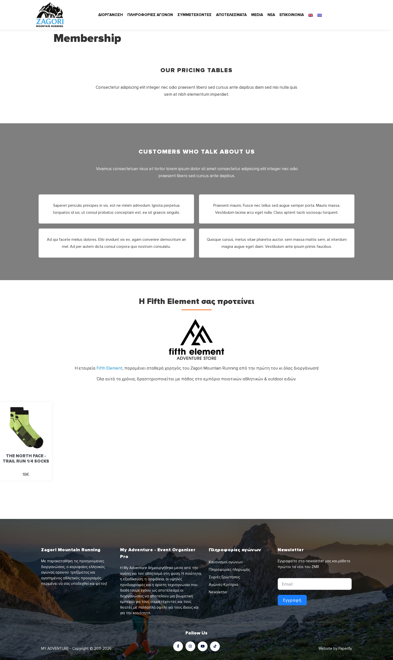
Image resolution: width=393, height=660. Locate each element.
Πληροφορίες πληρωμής (229, 569)
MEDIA (257, 15)
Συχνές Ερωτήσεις (224, 577)
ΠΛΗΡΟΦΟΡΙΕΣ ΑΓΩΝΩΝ (150, 15)
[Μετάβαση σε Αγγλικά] (310, 14)
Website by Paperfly (335, 648)
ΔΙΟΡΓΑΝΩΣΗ (110, 15)
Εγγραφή (292, 600)
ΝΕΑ (271, 15)
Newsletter (218, 592)
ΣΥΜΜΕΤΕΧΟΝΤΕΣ (194, 15)
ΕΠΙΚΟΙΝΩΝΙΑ (291, 15)
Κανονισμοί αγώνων (226, 562)
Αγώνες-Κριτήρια (223, 584)
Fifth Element (109, 368)
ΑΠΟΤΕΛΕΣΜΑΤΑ (231, 15)
